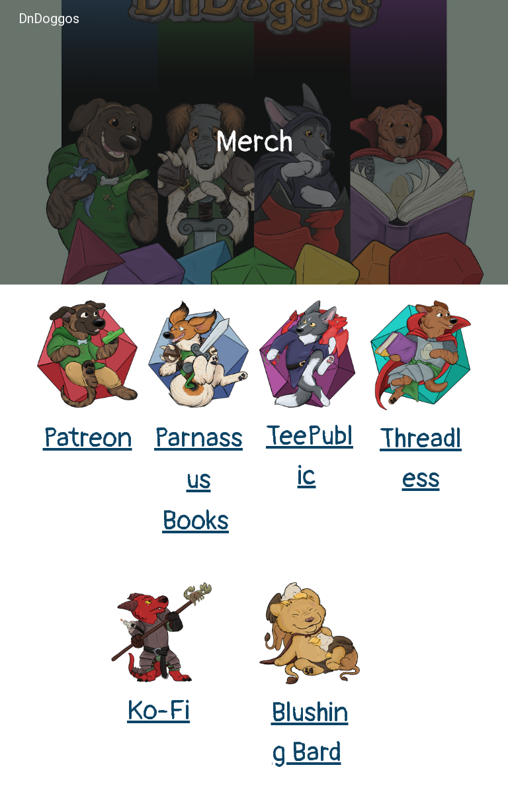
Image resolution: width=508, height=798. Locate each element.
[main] (253, 142)
